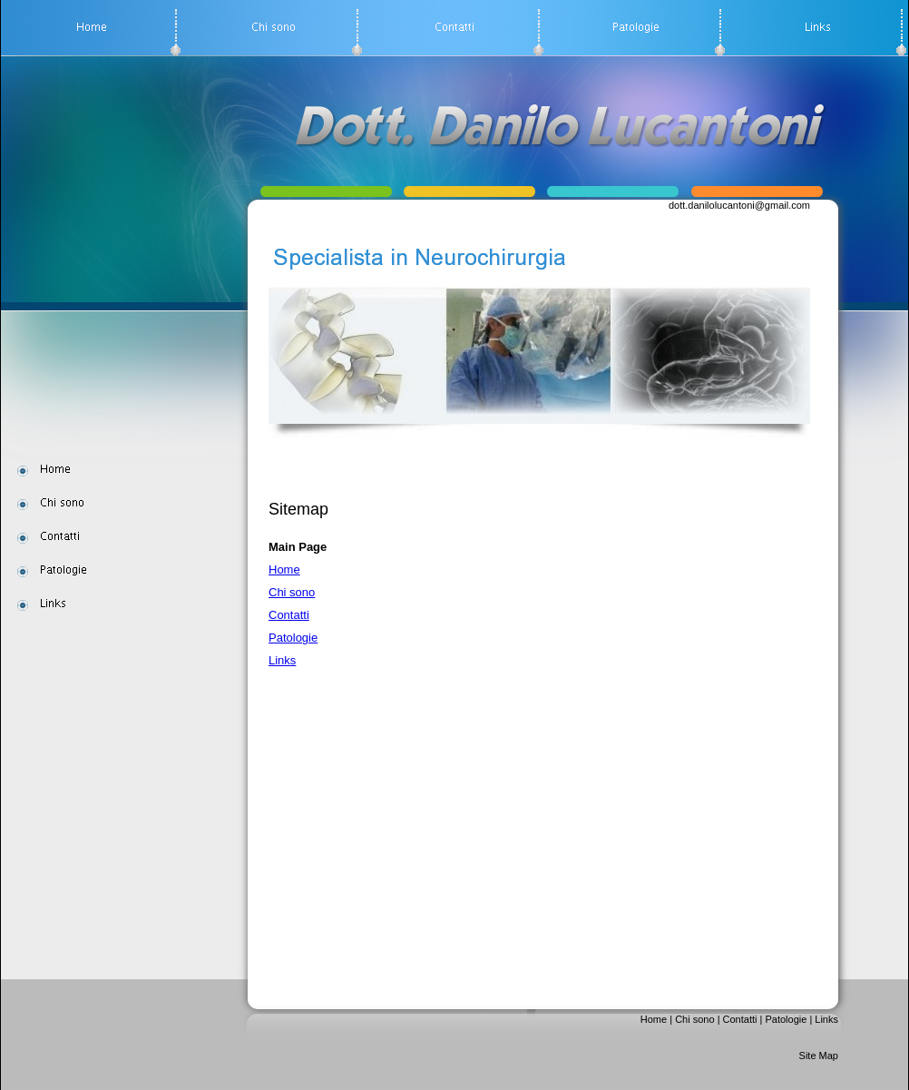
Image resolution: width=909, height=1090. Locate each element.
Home (284, 569)
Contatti (289, 615)
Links (282, 660)
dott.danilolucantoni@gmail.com (739, 205)
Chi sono (292, 592)
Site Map (818, 1055)
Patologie (293, 637)
